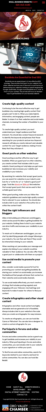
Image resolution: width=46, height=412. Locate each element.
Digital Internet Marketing (17, 392)
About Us (28, 10)
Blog (34, 10)
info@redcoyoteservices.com (23, 8)
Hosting (35, 392)
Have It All (18, 387)
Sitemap (27, 401)
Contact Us (40, 10)
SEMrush (26, 184)
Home (8, 387)
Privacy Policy (20, 401)
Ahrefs (17, 184)
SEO (29, 389)
